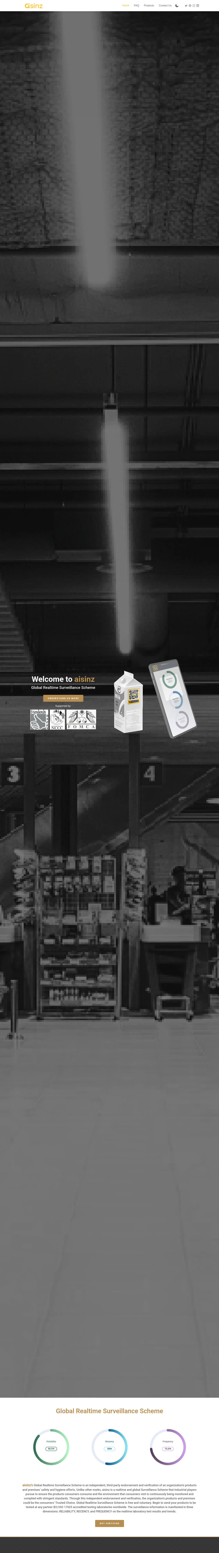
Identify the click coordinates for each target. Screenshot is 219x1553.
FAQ (136, 5)
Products (149, 5)
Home (125, 5)
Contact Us (165, 5)
